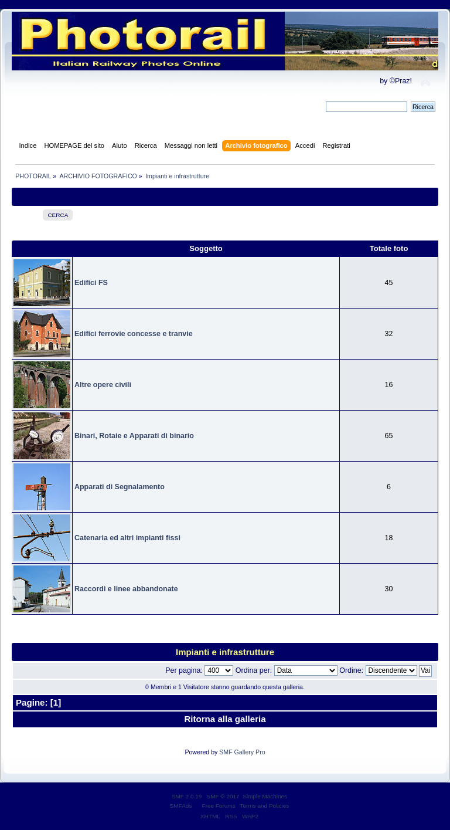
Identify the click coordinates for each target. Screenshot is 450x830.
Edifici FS (91, 283)
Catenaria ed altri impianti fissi (127, 538)
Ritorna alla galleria (224, 719)
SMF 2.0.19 (187, 796)
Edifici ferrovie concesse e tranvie (133, 334)
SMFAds (181, 805)
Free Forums (219, 805)
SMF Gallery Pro (242, 752)
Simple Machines (265, 796)
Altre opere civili (102, 385)
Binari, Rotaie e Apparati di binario (134, 436)
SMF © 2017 (223, 796)
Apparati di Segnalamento (119, 487)
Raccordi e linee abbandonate (126, 589)
